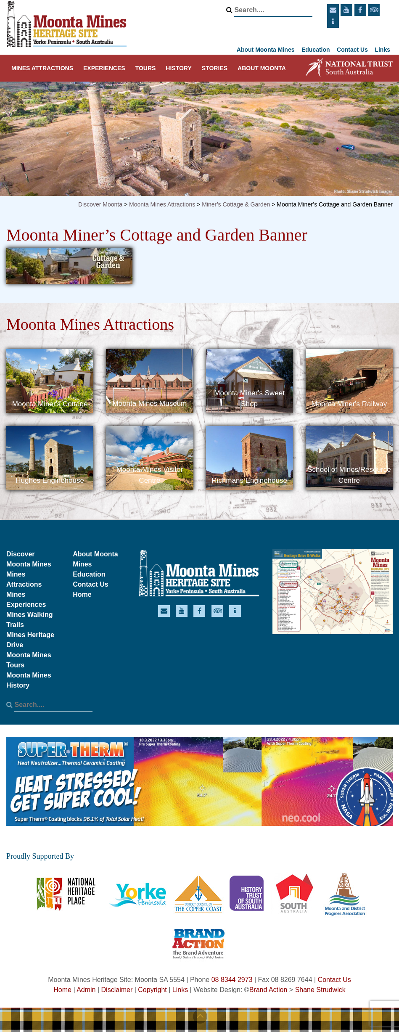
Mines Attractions (42, 68)
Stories (214, 68)
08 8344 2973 (232, 979)
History (178, 68)
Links (382, 49)
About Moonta (262, 68)
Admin (86, 989)
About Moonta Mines (266, 49)
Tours (145, 68)
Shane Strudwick (320, 989)
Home (82, 594)
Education (315, 49)
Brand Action (268, 989)
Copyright (152, 989)
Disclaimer (117, 989)
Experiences (104, 68)
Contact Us (352, 49)
